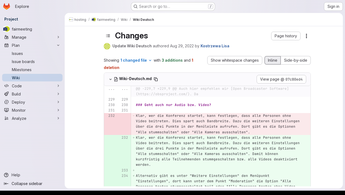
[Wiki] (32, 77)
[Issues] (32, 53)
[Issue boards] (32, 61)
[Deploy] (32, 102)
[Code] (32, 86)
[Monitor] (32, 110)
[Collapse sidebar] (32, 183)
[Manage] (32, 37)
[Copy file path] (156, 79)
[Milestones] (32, 69)
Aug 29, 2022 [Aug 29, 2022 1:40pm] (182, 46)
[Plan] (32, 45)
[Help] (32, 175)
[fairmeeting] (32, 29)
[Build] (32, 94)
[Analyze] (32, 118)
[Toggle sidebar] (108, 36)
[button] (286, 36)
